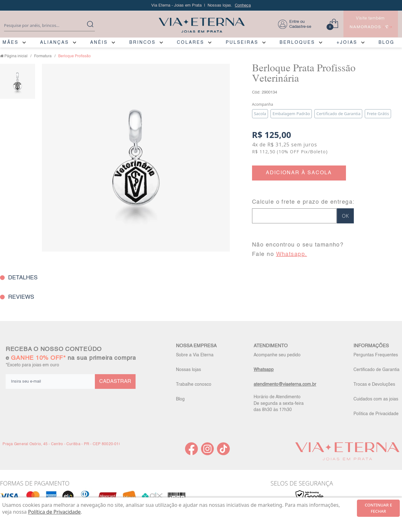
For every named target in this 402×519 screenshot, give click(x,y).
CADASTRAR (115, 381)
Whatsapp (264, 370)
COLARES (190, 42)
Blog (180, 399)
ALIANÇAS (54, 42)
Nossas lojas (188, 370)
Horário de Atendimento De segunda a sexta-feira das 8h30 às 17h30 (279, 403)
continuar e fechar (378, 508)
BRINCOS (142, 42)
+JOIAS (347, 42)
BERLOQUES (297, 42)
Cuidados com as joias (375, 399)
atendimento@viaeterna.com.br (285, 384)
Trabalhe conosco (193, 384)
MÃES (10, 42)
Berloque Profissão (74, 56)
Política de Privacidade (376, 414)
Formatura (43, 56)
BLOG (386, 42)
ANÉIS (99, 42)
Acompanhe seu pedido (277, 355)
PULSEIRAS (242, 42)
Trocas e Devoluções (374, 384)
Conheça (243, 5)
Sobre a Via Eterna (195, 355)
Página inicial (16, 56)
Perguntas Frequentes (375, 355)
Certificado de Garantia (376, 370)
